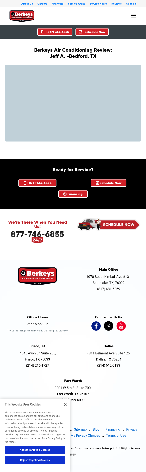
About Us (27, 3)
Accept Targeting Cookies (35, 449)
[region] (35, 435)
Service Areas (76, 3)
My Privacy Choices (85, 435)
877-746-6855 (37, 234)
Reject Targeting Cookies (35, 460)
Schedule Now (92, 32)
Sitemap (80, 429)
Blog (96, 429)
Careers (42, 3)
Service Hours (98, 3)
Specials (131, 3)
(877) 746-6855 (55, 32)
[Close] (65, 404)
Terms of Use (116, 435)
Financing (57, 3)
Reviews (116, 3)
